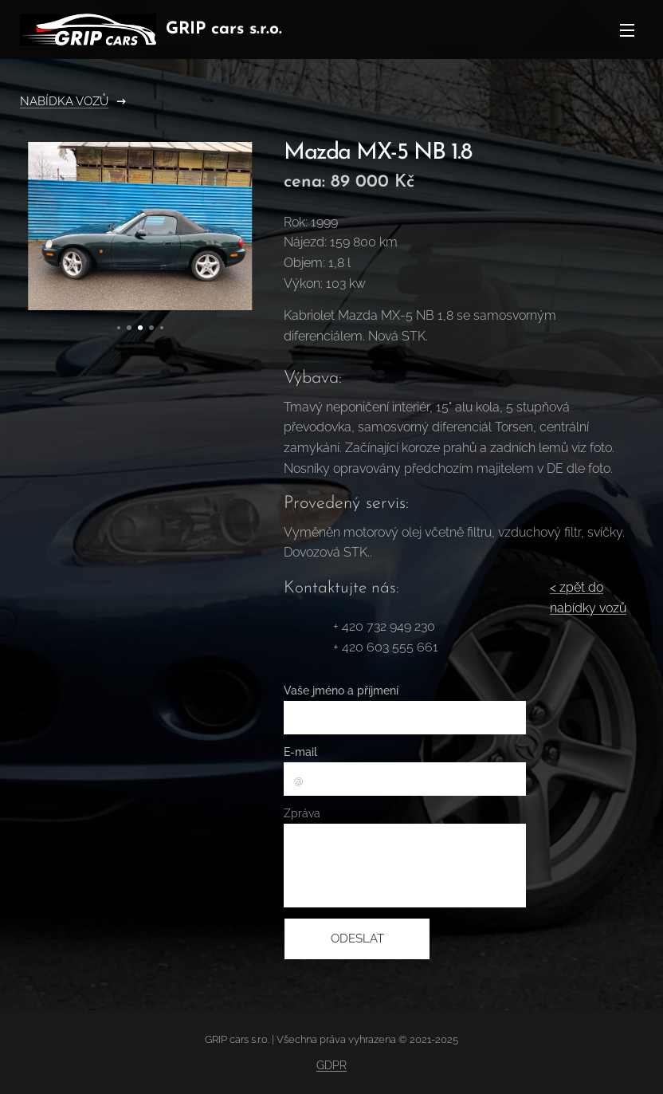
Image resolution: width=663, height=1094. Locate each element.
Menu (627, 30)
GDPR (331, 1065)
